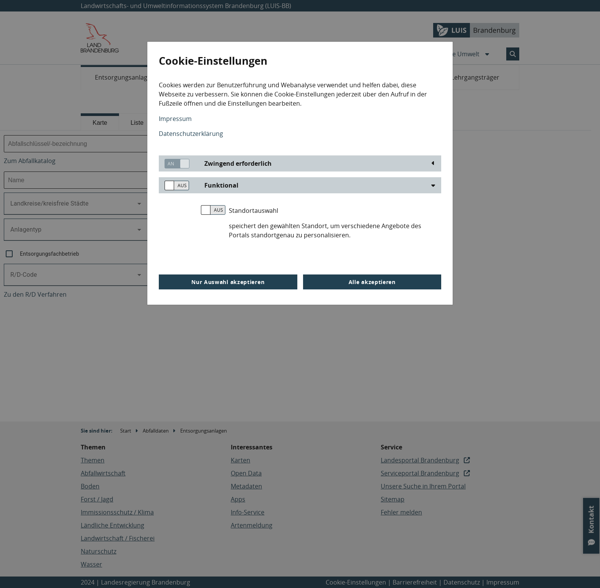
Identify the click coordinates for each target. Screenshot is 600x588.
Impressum (175, 118)
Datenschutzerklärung (191, 133)
